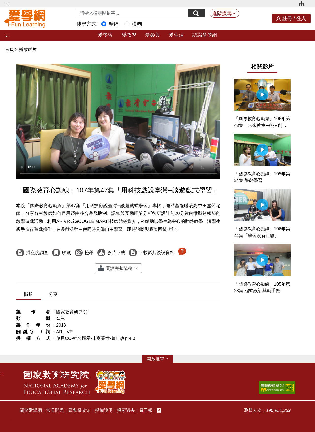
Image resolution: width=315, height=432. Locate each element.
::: (6, 3)
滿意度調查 (37, 252)
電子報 (146, 410)
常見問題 (55, 410)
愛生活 (176, 35)
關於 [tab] (28, 294)
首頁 (10, 49)
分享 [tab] (53, 294)
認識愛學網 (204, 35)
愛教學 (129, 35)
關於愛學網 (31, 410)
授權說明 (104, 410)
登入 (301, 18)
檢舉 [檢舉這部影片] (89, 252)
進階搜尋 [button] (222, 13)
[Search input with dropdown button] (132, 13)
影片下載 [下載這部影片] (116, 252)
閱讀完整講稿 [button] (119, 268)
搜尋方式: (87, 24)
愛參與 (152, 35)
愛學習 (105, 35)
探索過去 (126, 410)
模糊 (137, 24)
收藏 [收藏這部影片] (66, 252)
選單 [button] (160, 358)
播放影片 (28, 49)
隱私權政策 (79, 410)
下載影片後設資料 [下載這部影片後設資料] (156, 252)
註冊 (287, 18)
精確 (114, 24)
